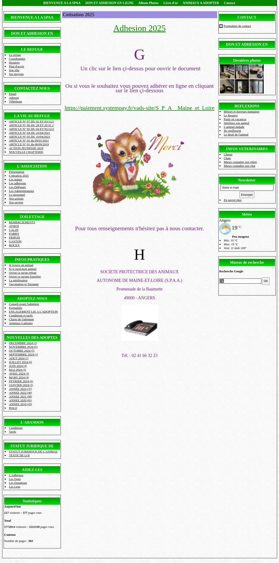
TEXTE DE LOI (19, 455)
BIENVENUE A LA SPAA (62, 3)
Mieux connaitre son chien (240, 162)
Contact (229, 3)
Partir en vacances (235, 119)
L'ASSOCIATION (32, 166)
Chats (227, 158)
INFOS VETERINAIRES (247, 149)
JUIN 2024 (18, 366)
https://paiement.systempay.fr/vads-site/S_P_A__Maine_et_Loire (140, 108)
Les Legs (14, 486)
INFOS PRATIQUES (32, 259)
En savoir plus (233, 200)
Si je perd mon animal (23, 269)
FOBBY (14, 233)
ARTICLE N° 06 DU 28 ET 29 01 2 (31, 125)
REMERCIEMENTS (22, 222)
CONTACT (246, 17)
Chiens (228, 154)
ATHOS (14, 226)
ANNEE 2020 (20, 400)
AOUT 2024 (19, 358)
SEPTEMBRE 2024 (23, 354)
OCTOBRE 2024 (22, 350)
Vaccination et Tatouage (24, 284)
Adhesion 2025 (139, 28)
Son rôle (14, 70)
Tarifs (12, 431)
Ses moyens (16, 74)
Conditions (16, 428)
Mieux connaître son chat (239, 166)
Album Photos (148, 3)
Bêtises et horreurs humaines (242, 111)
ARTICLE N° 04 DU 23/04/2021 (29, 133)
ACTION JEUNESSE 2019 (26, 148)
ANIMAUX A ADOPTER (201, 3)
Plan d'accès (16, 66)
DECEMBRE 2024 (23, 343)
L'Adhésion (16, 475)
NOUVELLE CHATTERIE (26, 152)
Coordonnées (17, 58)
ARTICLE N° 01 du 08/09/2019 (29, 144)
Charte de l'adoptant (21, 319)
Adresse (14, 97)
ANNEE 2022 (20, 392)
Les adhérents (17, 183)
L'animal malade (234, 127)
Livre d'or (170, 3)
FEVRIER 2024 (21, 381)
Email (12, 94)
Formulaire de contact (237, 26)
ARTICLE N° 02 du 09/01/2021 (29, 140)
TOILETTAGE (32, 217)
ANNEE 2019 (20, 404)
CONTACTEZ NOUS (32, 88)
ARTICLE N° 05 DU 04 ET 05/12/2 (31, 129)
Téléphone (15, 101)
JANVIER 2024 (21, 385)
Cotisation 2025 (19, 175)
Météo (247, 214)
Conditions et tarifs (21, 315)
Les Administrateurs (21, 191)
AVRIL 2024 (19, 373)
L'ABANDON (32, 422)
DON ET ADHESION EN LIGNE (109, 3)
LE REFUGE (32, 49)
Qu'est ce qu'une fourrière (25, 276)
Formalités (15, 308)
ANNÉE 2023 (20, 389)
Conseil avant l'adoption (24, 304)
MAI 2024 (17, 370)
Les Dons (15, 479)
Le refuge (15, 55)
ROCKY (14, 245)
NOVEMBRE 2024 (23, 347)
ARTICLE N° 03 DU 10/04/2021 (29, 136)
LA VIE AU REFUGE (32, 116)
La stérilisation (18, 280)
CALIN (14, 230)
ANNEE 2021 (20, 396)
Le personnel (17, 195)
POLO (13, 408)
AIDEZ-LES (32, 470)
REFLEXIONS (246, 106)
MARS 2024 (19, 377)
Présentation (16, 172)
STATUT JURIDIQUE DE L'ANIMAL (33, 451)
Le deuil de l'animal (236, 134)
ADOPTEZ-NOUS (32, 298)
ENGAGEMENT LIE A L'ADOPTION (33, 311)
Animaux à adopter (21, 323)
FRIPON (14, 237)
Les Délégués (17, 187)
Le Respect (231, 115)
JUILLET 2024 (20, 362)
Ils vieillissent (232, 130)
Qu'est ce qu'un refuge (23, 272)
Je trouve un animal (21, 265)
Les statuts (15, 179)
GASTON (15, 241)
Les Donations (18, 483)
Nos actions (16, 198)
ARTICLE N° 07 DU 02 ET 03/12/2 (31, 121)
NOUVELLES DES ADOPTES (32, 337)
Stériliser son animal (236, 123)
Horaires (14, 62)
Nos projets (16, 202)
